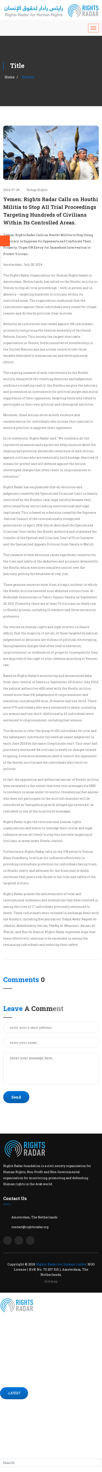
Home (9, 77)
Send (16, 1097)
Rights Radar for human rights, (61, 1264)
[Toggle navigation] (93, 28)
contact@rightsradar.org (29, 1227)
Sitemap (51, 1281)
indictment (31, 324)
